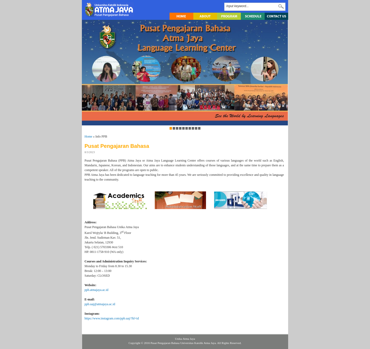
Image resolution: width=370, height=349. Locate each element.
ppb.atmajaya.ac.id (96, 290)
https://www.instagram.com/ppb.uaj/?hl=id (112, 318)
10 (199, 128)
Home (88, 136)
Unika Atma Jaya (185, 338)
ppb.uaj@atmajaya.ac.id (100, 304)
